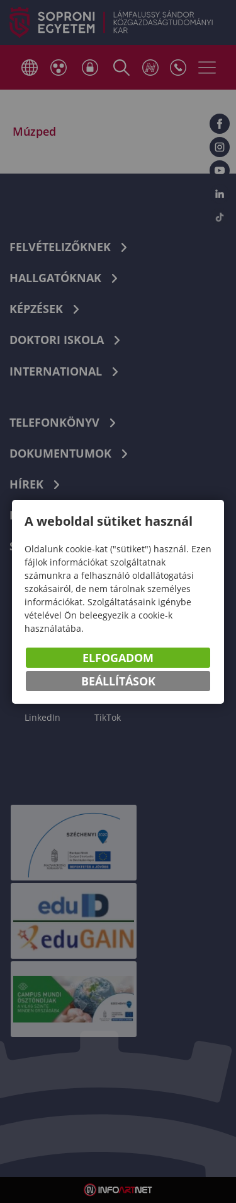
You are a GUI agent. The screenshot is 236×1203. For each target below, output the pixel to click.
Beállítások (118, 681)
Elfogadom (118, 657)
